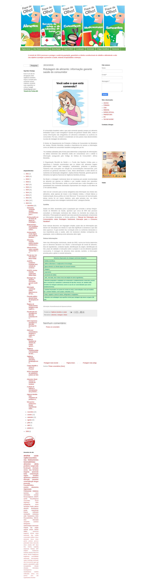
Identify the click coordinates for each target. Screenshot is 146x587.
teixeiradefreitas (29, 462)
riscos (36, 504)
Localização (80, 49)
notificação (35, 512)
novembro (30, 412)
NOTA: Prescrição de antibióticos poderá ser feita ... (32, 374)
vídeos (25, 531)
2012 (27, 198)
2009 (27, 431)
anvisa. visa (27, 470)
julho (29, 422)
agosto (29, 420)
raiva (32, 575)
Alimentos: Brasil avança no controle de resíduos (32, 381)
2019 (27, 179)
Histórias (32, 548)
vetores (36, 529)
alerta (36, 464)
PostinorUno (35, 550)
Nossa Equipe (56, 49)
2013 (27, 195)
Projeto (32, 506)
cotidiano (32, 537)
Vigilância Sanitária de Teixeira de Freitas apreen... (31, 343)
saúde (36, 456)
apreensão (35, 472)
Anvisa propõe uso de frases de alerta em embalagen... (32, 219)
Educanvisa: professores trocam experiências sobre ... (31, 405)
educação (27, 479)
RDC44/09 (35, 520)
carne (36, 493)
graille (36, 564)
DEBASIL (106, 110)
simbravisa (35, 514)
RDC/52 (31, 552)
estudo (25, 510)
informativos (35, 568)
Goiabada (36, 546)
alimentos (54, 314)
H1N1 (36, 516)
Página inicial (70, 363)
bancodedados (34, 558)
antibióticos (35, 477)
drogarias (26, 472)
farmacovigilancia (28, 496)
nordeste (36, 571)
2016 (27, 187)
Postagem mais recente (51, 363)
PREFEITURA (108, 114)
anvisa (27, 455)
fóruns (32, 539)
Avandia (30, 544)
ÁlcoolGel (33, 577)
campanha (26, 521)
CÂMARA (106, 105)
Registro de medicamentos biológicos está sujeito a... (32, 306)
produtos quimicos (33, 541)
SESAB (32, 533)
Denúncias (115, 49)
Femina (30, 546)
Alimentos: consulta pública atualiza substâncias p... (32, 242)
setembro (30, 417)
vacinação (26, 506)
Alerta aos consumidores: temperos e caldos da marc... (32, 333)
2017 (27, 184)
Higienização (27, 489)
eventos (26, 487)
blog (32, 535)
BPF (34, 544)
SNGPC (36, 496)
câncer (36, 537)
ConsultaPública (29, 485)
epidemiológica (28, 525)
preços (31, 529)
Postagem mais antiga (89, 363)
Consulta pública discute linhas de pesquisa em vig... (32, 299)
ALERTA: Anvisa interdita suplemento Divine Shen (32, 273)
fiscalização (27, 468)
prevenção (27, 483)
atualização (26, 535)
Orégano (26, 550)
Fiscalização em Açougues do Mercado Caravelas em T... (32, 315)
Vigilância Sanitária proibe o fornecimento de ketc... (32, 351)
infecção (36, 566)
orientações (27, 514)
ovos (37, 573)
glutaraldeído (32, 564)
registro (26, 475)
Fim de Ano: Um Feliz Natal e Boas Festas (32, 256)
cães (25, 562)
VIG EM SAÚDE (108, 119)
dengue (36, 481)
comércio (35, 521)
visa (25, 460)
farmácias (35, 470)
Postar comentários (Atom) (57, 366)
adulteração (26, 558)
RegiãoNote (26, 556)
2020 (27, 176)
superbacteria (27, 577)
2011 (27, 200)
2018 (27, 182)
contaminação (34, 474)
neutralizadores (27, 571)
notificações (26, 573)
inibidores (35, 491)
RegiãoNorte (35, 554)
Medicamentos (33, 460)
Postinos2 (26, 552)
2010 (27, 203)
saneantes (35, 479)
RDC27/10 (35, 552)
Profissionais (27, 491)
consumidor (27, 500)
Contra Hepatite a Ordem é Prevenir (32, 367)
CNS (105, 108)
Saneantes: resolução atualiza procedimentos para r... (32, 211)
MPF (37, 548)
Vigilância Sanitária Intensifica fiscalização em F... (32, 360)
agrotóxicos (27, 477)
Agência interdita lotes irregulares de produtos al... (32, 397)
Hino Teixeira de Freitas (41, 49)
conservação (27, 537)
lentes (36, 539)
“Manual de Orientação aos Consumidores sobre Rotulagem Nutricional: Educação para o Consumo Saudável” (70, 219)
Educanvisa (35, 531)
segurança (26, 502)
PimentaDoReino (28, 518)
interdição (35, 468)
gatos (35, 562)
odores (32, 573)
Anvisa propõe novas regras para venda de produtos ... (32, 235)
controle (36, 495)
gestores (26, 564)
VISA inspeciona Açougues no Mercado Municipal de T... (32, 324)
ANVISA (106, 103)
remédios (35, 475)
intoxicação (35, 525)
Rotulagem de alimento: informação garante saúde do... (32, 281)
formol (36, 500)
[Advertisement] (70, 345)
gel (37, 562)
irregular (26, 527)
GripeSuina (26, 548)
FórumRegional (34, 498)
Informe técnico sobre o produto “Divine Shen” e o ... (32, 250)
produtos (27, 466)
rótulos (65, 314)
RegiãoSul (26, 533)
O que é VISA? (68, 49)
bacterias (26, 493)
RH (105, 117)
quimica (25, 575)
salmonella (35, 543)
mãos (36, 502)
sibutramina (34, 487)
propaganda (27, 504)
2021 (27, 174)
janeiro (29, 428)
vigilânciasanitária (30, 458)
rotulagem (60, 314)
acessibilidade (35, 556)
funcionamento (30, 562)
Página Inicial (26, 49)
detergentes (27, 523)
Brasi (37, 544)
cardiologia (30, 560)
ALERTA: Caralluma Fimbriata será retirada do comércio (32, 264)
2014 (27, 192)
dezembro (30, 205)
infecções (26, 568)
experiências (34, 510)
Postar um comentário (52, 327)
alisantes (26, 508)
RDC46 (29, 554)
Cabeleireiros (31, 516)
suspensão (34, 466)
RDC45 (25, 554)
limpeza (26, 512)
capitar (25, 560)
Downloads (90, 49)
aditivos (36, 506)
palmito (25, 541)
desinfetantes (34, 508)
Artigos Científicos (103, 49)
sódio (25, 516)
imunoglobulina (27, 566)
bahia (25, 474)
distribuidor (26, 539)
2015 (27, 190)
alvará (36, 533)
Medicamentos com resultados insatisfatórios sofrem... (32, 227)
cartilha (36, 535)
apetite (25, 498)
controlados (27, 495)
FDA (25, 546)
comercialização (28, 481)
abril (28, 425)
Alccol (25, 544)
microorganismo (27, 569)
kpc (31, 527)
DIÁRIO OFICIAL (109, 112)
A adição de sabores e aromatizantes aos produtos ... (32, 389)
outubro (29, 414)
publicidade (26, 543)
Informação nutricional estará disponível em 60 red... (32, 290)
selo (37, 575)
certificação (35, 560)
